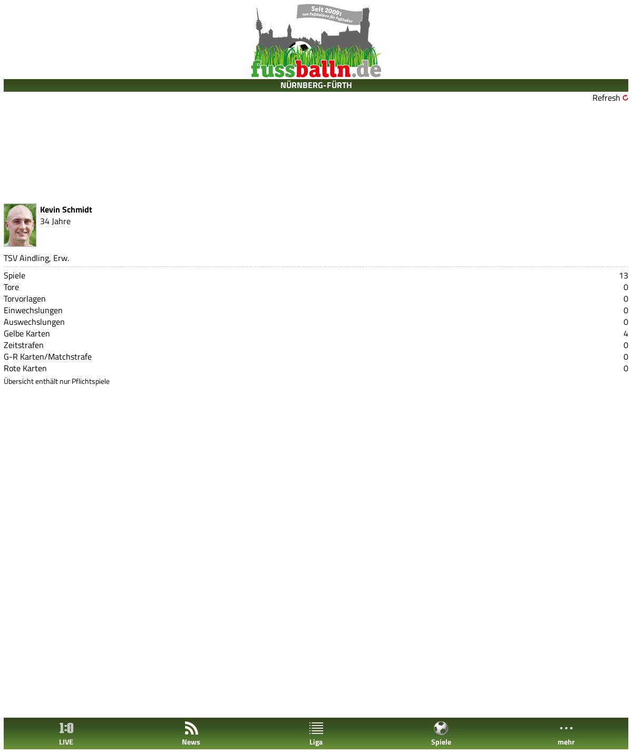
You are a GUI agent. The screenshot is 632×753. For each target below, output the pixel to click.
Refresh (606, 97)
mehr (566, 733)
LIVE (66, 733)
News (191, 733)
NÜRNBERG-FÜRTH (316, 85)
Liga (316, 733)
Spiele (441, 733)
